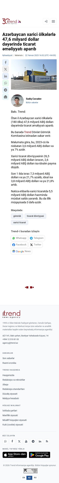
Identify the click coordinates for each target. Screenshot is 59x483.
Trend (27, 132)
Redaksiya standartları (14, 389)
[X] (19, 441)
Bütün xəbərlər (32, 102)
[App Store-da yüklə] (15, 455)
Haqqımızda (8, 375)
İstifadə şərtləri (10, 410)
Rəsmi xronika (9, 363)
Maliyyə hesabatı (11, 398)
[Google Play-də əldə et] (39, 455)
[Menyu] (53, 21)
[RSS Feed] (47, 441)
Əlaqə (5, 384)
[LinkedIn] (40, 441)
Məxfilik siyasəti (10, 415)
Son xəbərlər (8, 358)
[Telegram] (33, 441)
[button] (5, 62)
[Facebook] (12, 441)
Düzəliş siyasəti (10, 394)
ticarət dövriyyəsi (35, 216)
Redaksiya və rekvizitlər (14, 380)
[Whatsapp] (5, 441)
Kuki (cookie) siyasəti (13, 424)
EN (23, 478)
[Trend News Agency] (11, 314)
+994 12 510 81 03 (11, 339)
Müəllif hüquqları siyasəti (15, 420)
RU (35, 478)
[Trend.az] (11, 21)
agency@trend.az (10, 343)
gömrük (17, 216)
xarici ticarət (19, 222)
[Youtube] (26, 441)
